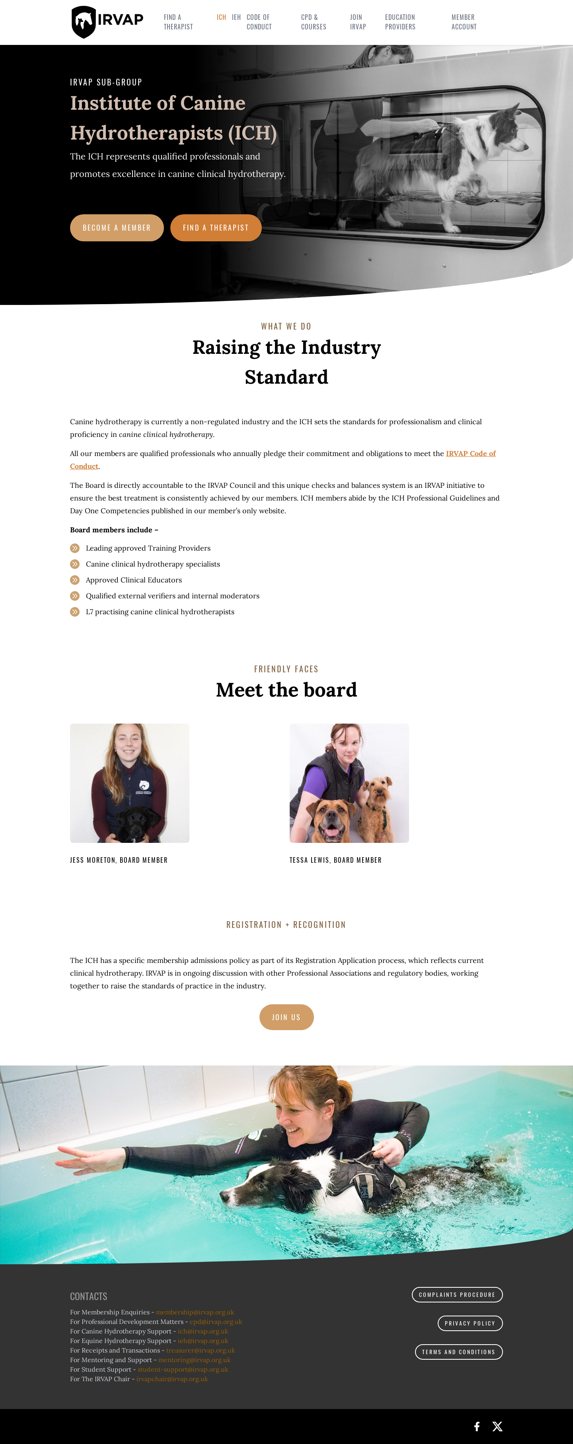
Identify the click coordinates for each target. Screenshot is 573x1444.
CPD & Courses (314, 22)
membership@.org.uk (195, 1312)
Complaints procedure (457, 1294)
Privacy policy (470, 1323)
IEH (236, 17)
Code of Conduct (259, 22)
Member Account (464, 22)
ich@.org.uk (203, 1331)
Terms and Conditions (459, 1352)
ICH (221, 17)
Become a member (117, 228)
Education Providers (400, 22)
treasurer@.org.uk (200, 1350)
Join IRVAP (358, 22)
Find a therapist (178, 22)
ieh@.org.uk (203, 1341)
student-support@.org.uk (183, 1369)
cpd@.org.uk (216, 1322)
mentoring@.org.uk (194, 1360)
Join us (286, 1017)
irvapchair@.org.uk (172, 1379)
